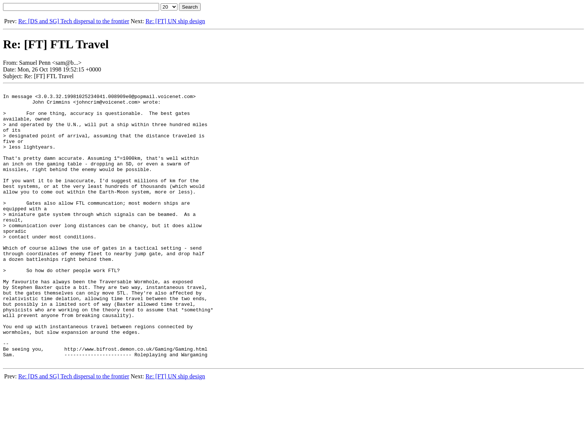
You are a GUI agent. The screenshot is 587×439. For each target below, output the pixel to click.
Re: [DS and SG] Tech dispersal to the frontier (73, 21)
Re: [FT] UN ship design (175, 21)
